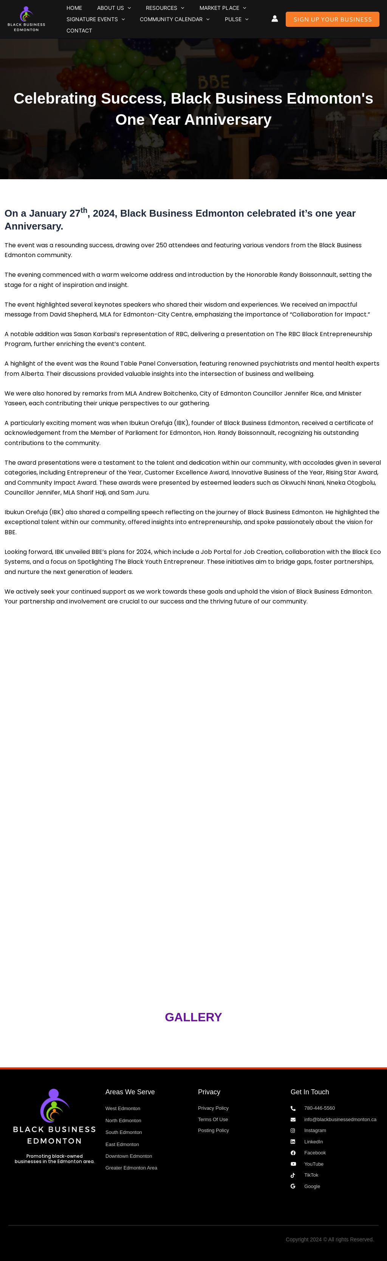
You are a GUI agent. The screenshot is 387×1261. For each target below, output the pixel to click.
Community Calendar (159, 27)
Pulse (210, 27)
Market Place (186, 11)
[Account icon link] (274, 18)
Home (69, 11)
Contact (239, 27)
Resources (138, 11)
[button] (111, 11)
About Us (98, 11)
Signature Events (90, 27)
